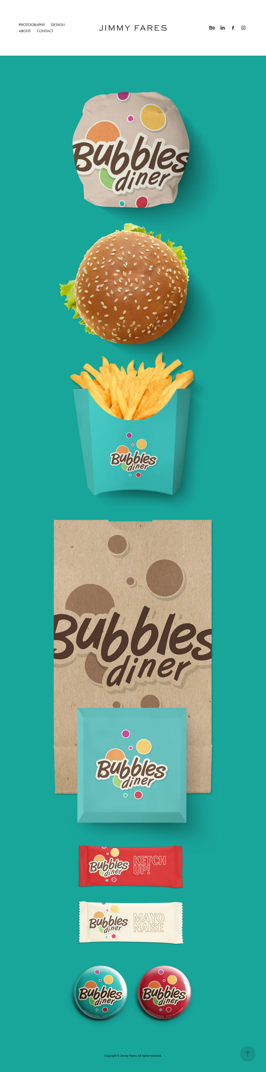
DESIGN (58, 24)
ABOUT (25, 31)
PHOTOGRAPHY (32, 24)
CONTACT (45, 31)
